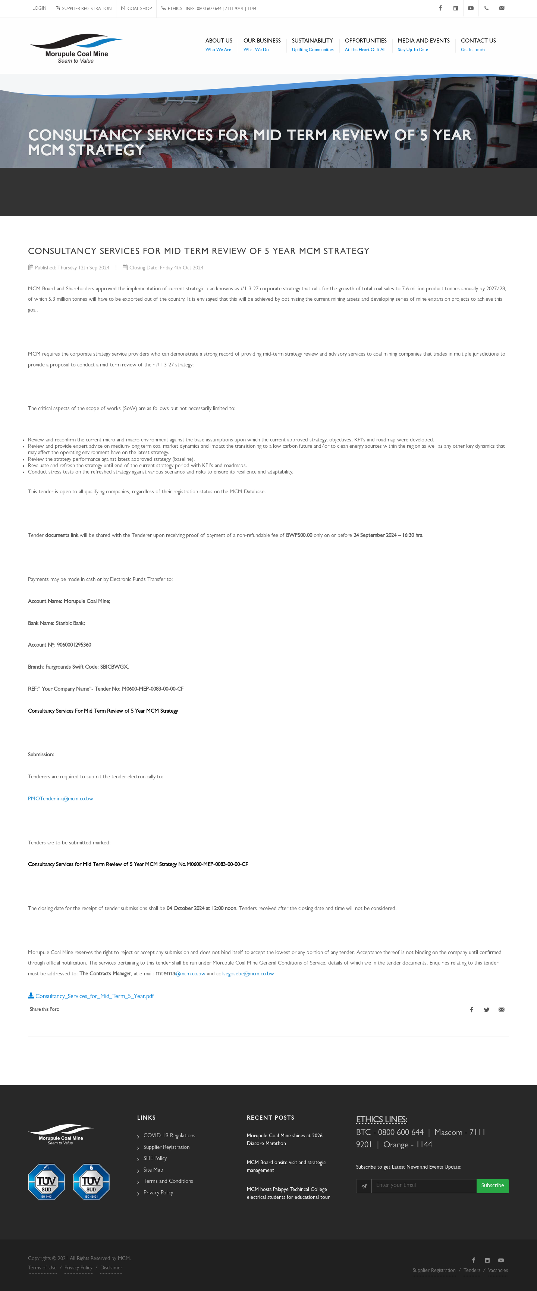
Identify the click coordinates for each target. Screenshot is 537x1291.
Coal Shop (136, 9)
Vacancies (498, 1270)
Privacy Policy (158, 1193)
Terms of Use (42, 1268)
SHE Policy (155, 1159)
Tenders (472, 1270)
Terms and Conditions (168, 1182)
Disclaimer (111, 1268)
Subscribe (492, 1186)
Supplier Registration (84, 9)
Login (39, 9)
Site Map (153, 1170)
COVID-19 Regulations (169, 1136)
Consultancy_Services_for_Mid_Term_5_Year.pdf (91, 995)
